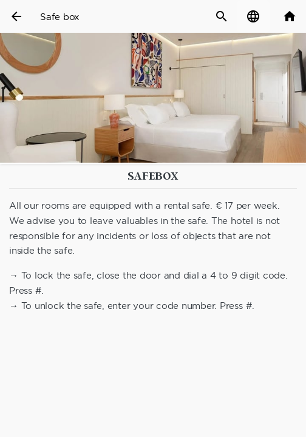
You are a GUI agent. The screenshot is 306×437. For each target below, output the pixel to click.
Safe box (60, 16)
